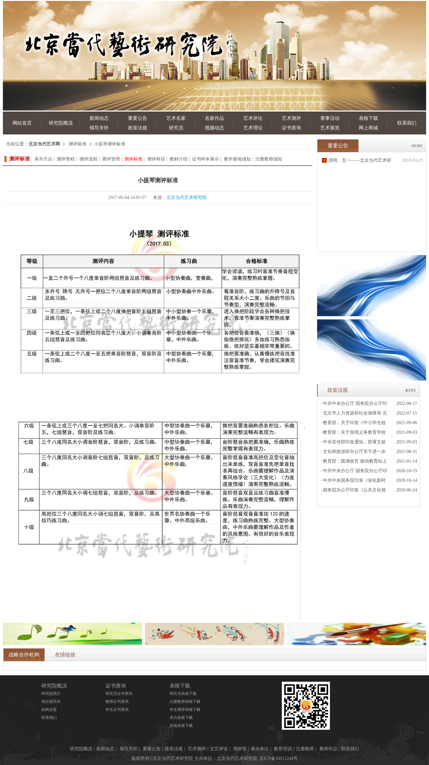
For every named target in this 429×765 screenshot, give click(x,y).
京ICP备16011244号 (278, 758)
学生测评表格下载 (185, 709)
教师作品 (328, 748)
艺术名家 (176, 118)
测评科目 (156, 159)
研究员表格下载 (183, 693)
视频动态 (214, 127)
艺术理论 (253, 127)
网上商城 (368, 127)
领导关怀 (99, 127)
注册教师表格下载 (185, 701)
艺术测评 (291, 118)
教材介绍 (179, 159)
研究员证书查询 (118, 693)
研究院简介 (51, 693)
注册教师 (305, 748)
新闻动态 (99, 118)
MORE (417, 146)
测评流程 (88, 159)
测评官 (240, 748)
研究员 (176, 127)
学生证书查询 (117, 709)
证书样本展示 (205, 159)
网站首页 (22, 123)
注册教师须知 (268, 159)
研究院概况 (61, 123)
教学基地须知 (237, 159)
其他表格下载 (181, 725)
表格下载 (368, 118)
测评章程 (66, 159)
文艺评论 (219, 748)
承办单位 (260, 748)
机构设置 (49, 709)
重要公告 (137, 118)
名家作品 (214, 118)
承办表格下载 (181, 717)
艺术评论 (253, 118)
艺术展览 (330, 127)
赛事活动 (330, 118)
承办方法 (43, 159)
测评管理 (111, 159)
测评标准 (78, 144)
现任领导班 (51, 701)
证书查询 (291, 127)
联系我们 (406, 123)
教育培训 (283, 748)
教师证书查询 (117, 701)
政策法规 (137, 127)
